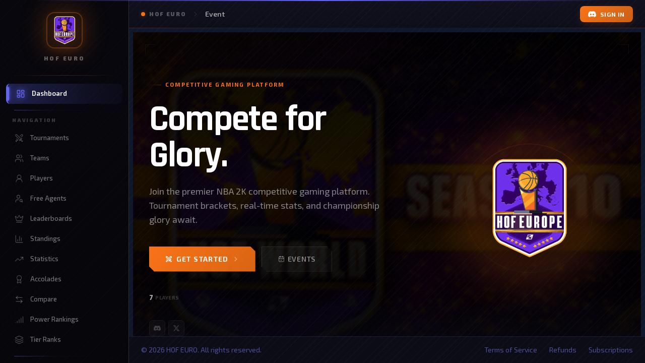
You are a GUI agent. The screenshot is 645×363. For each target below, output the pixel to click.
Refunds (562, 349)
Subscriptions (611, 349)
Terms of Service (510, 349)
